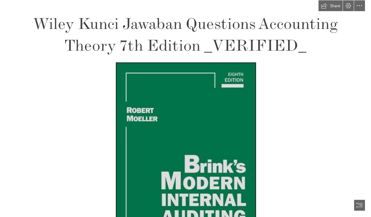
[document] (185, 108)
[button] (331, 5)
